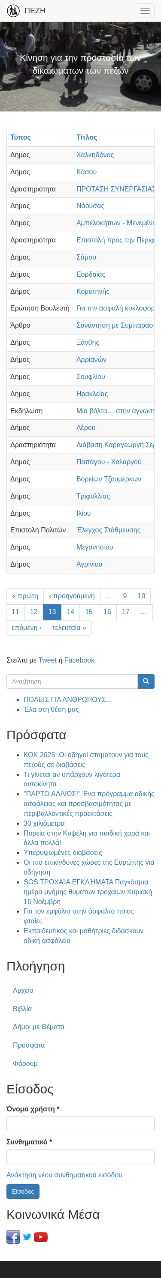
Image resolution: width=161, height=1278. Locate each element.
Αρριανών (91, 359)
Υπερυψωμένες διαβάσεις (63, 852)
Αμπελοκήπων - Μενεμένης (118, 223)
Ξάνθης (87, 342)
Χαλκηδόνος (95, 154)
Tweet (47, 660)
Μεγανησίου (94, 547)
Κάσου (86, 172)
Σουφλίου (90, 376)
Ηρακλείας (92, 393)
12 (34, 611)
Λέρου (86, 427)
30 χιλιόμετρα (44, 823)
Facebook (79, 660)
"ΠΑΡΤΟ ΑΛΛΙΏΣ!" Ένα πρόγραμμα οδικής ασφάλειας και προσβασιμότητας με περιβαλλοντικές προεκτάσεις (89, 803)
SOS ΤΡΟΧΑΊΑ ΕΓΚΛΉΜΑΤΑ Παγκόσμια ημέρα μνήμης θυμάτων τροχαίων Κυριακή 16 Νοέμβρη (88, 891)
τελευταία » (69, 627)
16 (107, 611)
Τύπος (20, 137)
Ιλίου (83, 513)
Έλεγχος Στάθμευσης (108, 530)
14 (70, 611)
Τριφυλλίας (93, 496)
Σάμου (86, 257)
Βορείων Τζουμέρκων (108, 479)
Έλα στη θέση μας (51, 709)
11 (15, 611)
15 (89, 611)
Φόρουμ (25, 1063)
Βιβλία (22, 1008)
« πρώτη (25, 596)
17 (126, 611)
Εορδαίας (90, 274)
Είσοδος (23, 1191)
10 (141, 596)
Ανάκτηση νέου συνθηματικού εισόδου (64, 1175)
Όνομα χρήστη (32, 1109)
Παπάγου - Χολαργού (109, 462)
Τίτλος (86, 137)
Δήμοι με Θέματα (38, 1026)
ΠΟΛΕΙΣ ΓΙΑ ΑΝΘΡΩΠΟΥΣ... (68, 699)
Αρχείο (23, 990)
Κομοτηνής (92, 291)
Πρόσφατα (29, 1045)
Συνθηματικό (29, 1142)
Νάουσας (90, 205)
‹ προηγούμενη (72, 596)
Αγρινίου (89, 564)
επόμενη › (27, 627)
